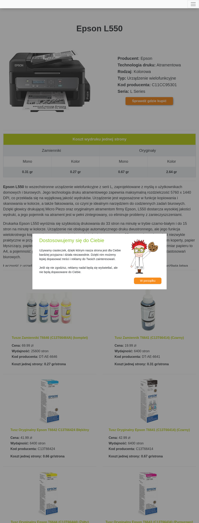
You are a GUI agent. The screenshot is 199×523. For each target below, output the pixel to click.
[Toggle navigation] (193, 4)
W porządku (147, 280)
